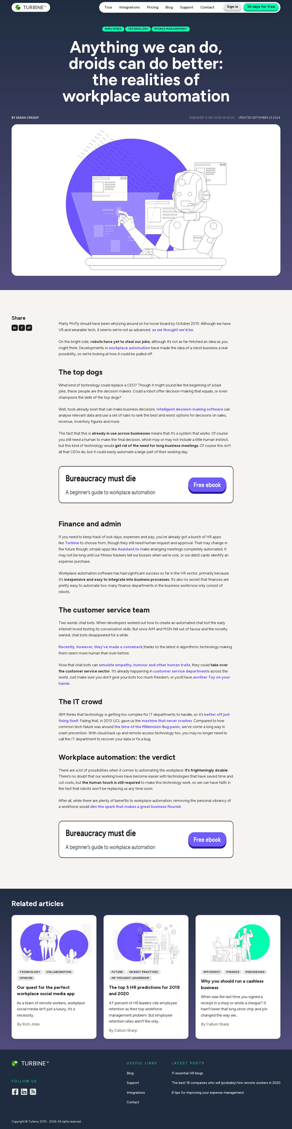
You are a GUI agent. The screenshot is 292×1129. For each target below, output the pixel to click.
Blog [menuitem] (130, 1073)
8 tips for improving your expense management (208, 1093)
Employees (113, 28)
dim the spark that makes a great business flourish (135, 806)
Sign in (232, 6)
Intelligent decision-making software (190, 409)
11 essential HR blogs (187, 1073)
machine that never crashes (167, 720)
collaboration (58, 971)
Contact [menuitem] (133, 1102)
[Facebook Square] (15, 1092)
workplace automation (129, 348)
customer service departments (181, 671)
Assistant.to (128, 549)
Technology (138, 28)
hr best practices (143, 971)
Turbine (72, 543)
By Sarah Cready (25, 117)
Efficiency (212, 971)
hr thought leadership (130, 978)
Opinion (26, 978)
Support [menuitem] (133, 1083)
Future (117, 971)
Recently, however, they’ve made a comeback (101, 647)
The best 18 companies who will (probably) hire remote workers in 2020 (226, 1083)
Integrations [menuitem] (136, 1093)
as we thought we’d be (172, 330)
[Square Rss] (33, 1092)
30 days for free (261, 6)
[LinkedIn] (24, 1092)
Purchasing (255, 971)
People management (170, 28)
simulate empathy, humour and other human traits (144, 665)
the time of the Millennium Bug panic (146, 726)
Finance (232, 971)
